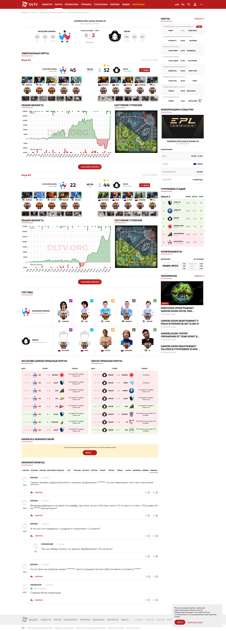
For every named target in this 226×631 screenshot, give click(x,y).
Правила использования (64, 628)
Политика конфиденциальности (39, 628)
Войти (88, 453)
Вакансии (98, 619)
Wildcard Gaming (47, 31)
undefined (138, 619)
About (125, 619)
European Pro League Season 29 (90, 21)
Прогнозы (138, 4)
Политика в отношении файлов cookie (91, 628)
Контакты (113, 619)
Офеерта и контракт (116, 628)
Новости (47, 4)
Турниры (86, 4)
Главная (25, 12)
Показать (198, 19)
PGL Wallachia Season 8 (171, 46)
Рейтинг (115, 4)
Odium (127, 31)
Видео (126, 4)
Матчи (58, 4)
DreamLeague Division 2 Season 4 (174, 67)
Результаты (71, 4)
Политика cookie (195, 622)
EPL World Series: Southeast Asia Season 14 (178, 26)
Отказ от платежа (133, 628)
